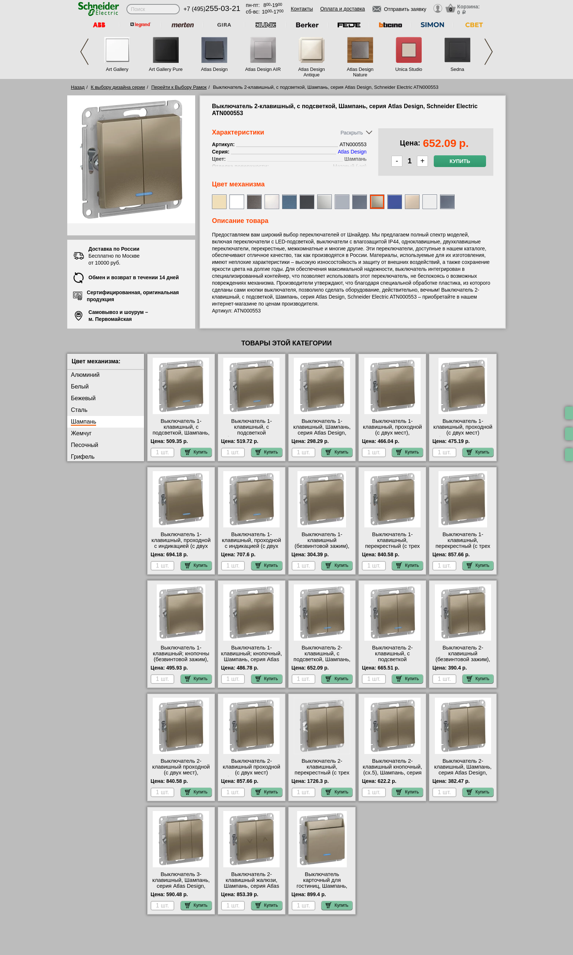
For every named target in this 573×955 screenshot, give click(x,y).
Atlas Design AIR (263, 69)
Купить (459, 161)
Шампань (83, 421)
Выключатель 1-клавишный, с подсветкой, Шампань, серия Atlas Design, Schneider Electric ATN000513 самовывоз (181, 435)
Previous (84, 51)
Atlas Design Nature (360, 72)
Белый (80, 386)
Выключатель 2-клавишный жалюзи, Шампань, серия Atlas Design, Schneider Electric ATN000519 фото (251, 888)
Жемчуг (81, 433)
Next (488, 51)
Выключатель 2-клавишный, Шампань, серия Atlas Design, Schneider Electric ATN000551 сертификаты (463, 775)
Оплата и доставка (342, 9)
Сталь (79, 410)
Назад (77, 87)
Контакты (302, 9)
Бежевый (83, 398)
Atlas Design (214, 69)
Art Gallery (117, 69)
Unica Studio (408, 69)
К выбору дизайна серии (118, 87)
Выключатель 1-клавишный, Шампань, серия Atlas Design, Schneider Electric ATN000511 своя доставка (321, 435)
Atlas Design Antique (311, 72)
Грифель (83, 457)
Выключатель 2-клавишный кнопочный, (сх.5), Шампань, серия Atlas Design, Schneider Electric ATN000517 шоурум (392, 775)
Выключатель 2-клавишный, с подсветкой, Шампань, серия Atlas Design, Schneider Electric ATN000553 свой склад (322, 662)
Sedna (457, 69)
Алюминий (85, 375)
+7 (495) (211, 9)
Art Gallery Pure (165, 69)
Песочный (84, 445)
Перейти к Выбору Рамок (179, 87)
